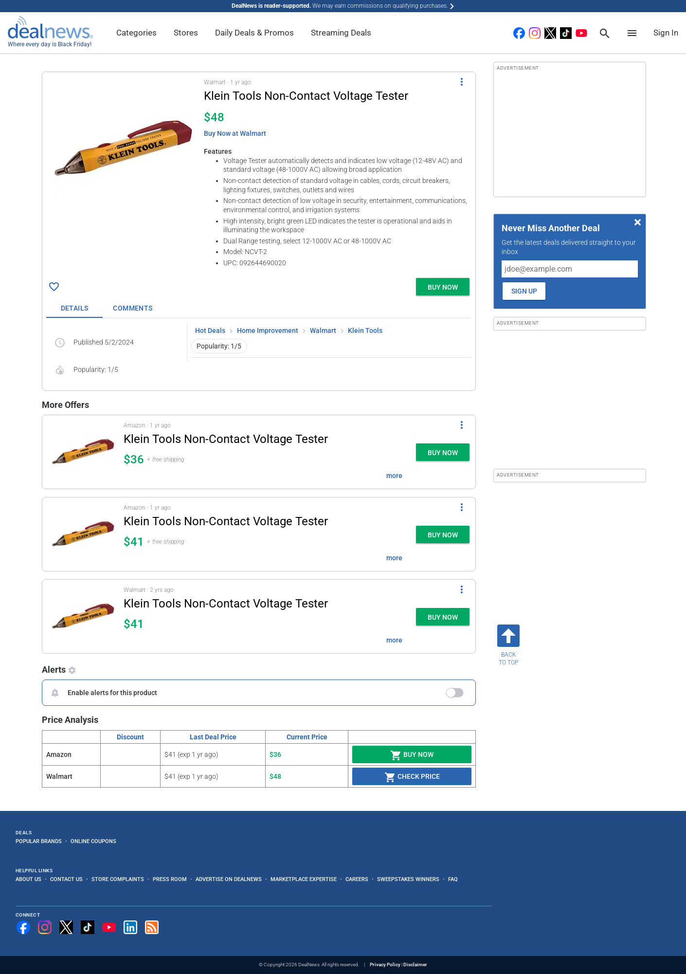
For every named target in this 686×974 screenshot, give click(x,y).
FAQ (453, 879)
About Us (28, 879)
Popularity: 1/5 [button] (219, 346)
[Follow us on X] (66, 927)
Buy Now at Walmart (235, 133)
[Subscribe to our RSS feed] (152, 927)
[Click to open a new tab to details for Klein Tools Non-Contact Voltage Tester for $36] (83, 452)
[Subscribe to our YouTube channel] (109, 927)
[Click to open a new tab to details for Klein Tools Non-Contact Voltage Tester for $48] (123, 149)
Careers (356, 879)
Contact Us (66, 879)
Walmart (323, 330)
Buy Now (411, 755)
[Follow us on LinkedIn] (130, 927)
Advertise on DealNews (229, 879)
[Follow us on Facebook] (23, 927)
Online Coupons (93, 841)
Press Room (170, 879)
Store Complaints (117, 879)
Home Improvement (267, 330)
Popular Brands (39, 841)
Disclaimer (415, 964)
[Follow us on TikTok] (87, 927)
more (394, 475)
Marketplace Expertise (304, 879)
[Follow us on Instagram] (45, 927)
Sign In (665, 32)
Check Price (412, 777)
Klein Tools (365, 330)
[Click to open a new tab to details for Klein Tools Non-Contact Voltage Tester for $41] (83, 534)
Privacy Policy (385, 964)
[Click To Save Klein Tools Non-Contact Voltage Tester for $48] (54, 287)
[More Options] (462, 82)
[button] (258, 173)
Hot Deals (210, 330)
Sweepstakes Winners (408, 879)
